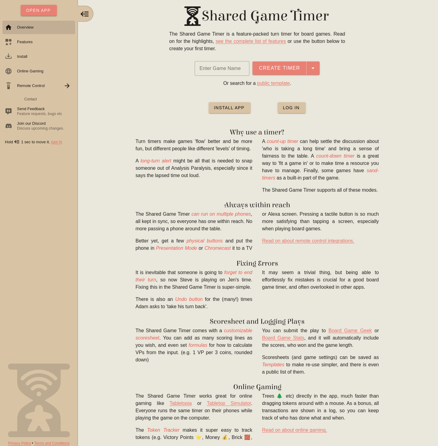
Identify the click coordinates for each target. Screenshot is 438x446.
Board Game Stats (284, 337)
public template (274, 83)
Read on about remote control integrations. (309, 240)
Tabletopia (181, 403)
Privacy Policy (19, 443)
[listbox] (39, 77)
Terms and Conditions (51, 443)
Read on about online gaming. (295, 430)
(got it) (56, 142)
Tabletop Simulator (230, 403)
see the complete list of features (251, 41)
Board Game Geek (350, 330)
